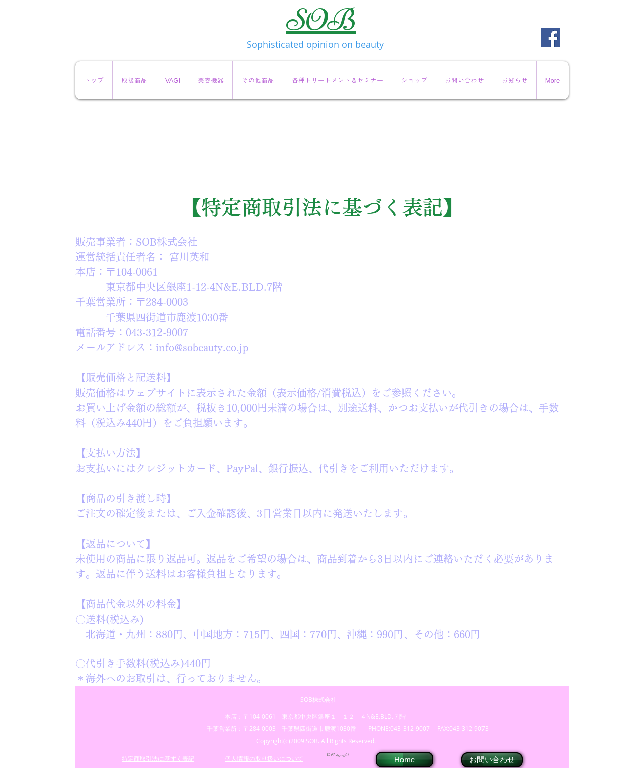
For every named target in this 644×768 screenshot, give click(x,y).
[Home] (404, 759)
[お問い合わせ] (492, 759)
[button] (134, 80)
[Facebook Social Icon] (550, 37)
